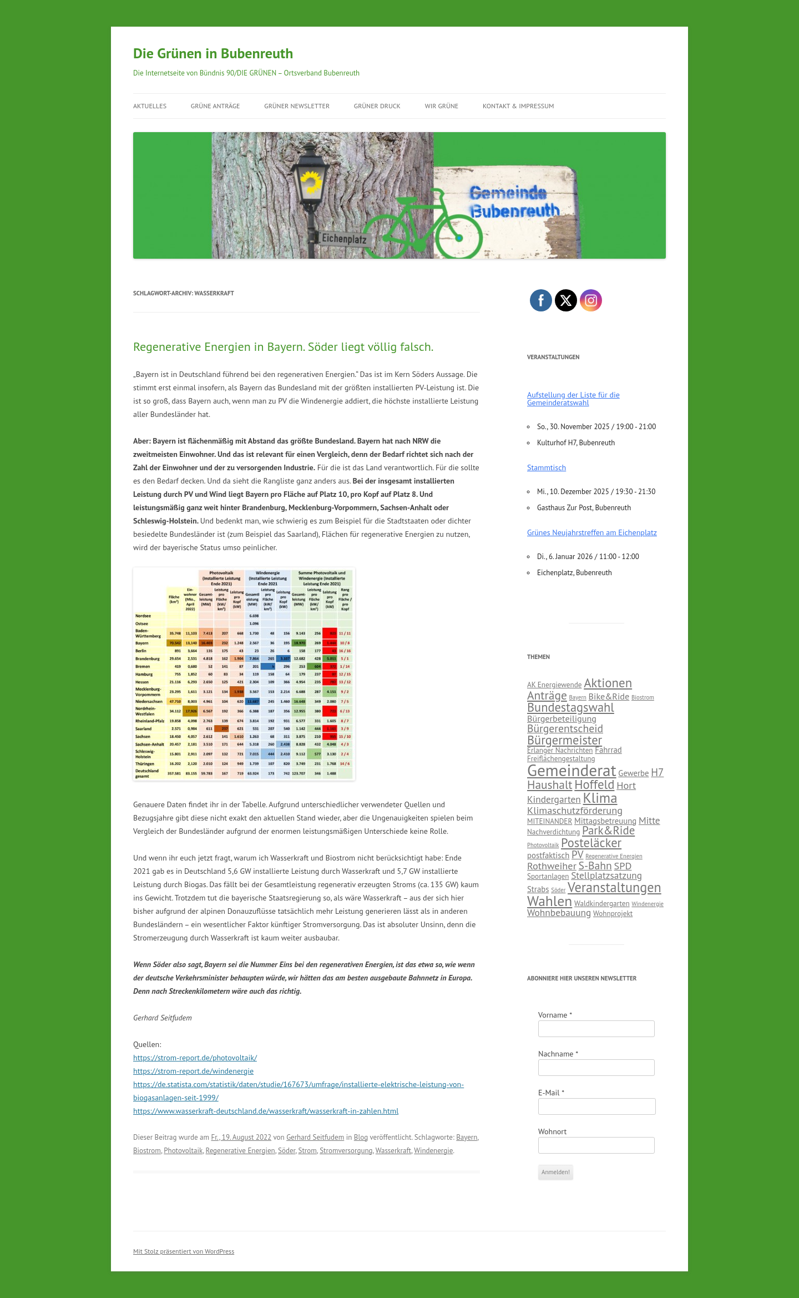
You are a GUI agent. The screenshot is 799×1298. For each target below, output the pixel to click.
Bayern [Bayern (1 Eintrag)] (577, 697)
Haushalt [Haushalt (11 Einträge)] (550, 784)
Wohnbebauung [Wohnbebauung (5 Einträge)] (559, 912)
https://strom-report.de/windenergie (193, 1071)
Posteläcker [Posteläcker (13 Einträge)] (591, 842)
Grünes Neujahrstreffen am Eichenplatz (592, 532)
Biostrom (147, 1150)
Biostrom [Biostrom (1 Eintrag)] (642, 697)
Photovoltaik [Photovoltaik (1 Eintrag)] (543, 845)
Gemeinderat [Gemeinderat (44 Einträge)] (571, 770)
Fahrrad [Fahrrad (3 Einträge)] (608, 749)
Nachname (558, 1054)
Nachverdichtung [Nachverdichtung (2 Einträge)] (553, 832)
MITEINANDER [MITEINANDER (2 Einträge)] (549, 821)
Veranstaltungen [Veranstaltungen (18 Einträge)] (614, 887)
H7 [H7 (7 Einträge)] (657, 772)
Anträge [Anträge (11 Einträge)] (547, 695)
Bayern (466, 1137)
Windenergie (433, 1150)
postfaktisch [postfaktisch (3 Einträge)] (548, 855)
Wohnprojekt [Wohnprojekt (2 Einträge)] (613, 913)
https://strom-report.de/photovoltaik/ (195, 1058)
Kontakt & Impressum (518, 106)
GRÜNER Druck (377, 106)
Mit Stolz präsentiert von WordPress (183, 1251)
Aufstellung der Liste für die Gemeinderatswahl (573, 398)
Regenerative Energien (240, 1150)
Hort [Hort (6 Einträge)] (626, 785)
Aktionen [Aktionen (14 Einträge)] (608, 683)
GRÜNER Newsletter (297, 106)
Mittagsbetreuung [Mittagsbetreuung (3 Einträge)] (605, 821)
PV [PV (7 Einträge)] (577, 854)
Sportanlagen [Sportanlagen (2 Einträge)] (548, 876)
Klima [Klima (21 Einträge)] (600, 798)
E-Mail (551, 1093)
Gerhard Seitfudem (315, 1137)
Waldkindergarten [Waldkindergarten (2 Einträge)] (602, 903)
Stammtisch (546, 467)
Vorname (555, 1015)
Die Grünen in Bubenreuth (213, 53)
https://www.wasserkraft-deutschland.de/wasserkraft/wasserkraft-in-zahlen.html (265, 1111)
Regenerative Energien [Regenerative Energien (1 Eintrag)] (614, 856)
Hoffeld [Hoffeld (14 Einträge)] (594, 784)
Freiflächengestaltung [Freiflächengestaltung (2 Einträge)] (561, 758)
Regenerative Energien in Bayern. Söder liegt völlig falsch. (283, 346)
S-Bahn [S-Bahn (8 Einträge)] (595, 865)
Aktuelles (149, 106)
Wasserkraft (393, 1150)
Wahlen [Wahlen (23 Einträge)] (549, 901)
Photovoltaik (183, 1150)
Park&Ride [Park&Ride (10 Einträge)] (608, 830)
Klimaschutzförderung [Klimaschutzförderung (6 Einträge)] (575, 810)
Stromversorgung (346, 1150)
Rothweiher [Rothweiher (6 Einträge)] (552, 865)
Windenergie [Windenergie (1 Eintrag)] (647, 904)
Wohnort (552, 1131)
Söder (286, 1150)
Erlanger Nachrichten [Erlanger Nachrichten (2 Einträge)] (560, 750)
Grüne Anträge (215, 106)
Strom (308, 1150)
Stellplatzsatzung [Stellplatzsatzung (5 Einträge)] (606, 875)
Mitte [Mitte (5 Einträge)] (649, 820)
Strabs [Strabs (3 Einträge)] (538, 889)
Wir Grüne (442, 106)
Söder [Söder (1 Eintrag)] (558, 890)
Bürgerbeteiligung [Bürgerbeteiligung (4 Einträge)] (561, 718)
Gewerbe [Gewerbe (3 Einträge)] (633, 773)
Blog (361, 1137)
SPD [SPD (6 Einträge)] (623, 865)
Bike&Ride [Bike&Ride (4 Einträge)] (609, 696)
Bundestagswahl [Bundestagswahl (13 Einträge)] (570, 707)
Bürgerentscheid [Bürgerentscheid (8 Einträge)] (565, 728)
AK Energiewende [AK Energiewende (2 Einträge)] (554, 685)
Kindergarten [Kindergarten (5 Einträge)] (554, 799)
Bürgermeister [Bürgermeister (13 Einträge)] (564, 740)
